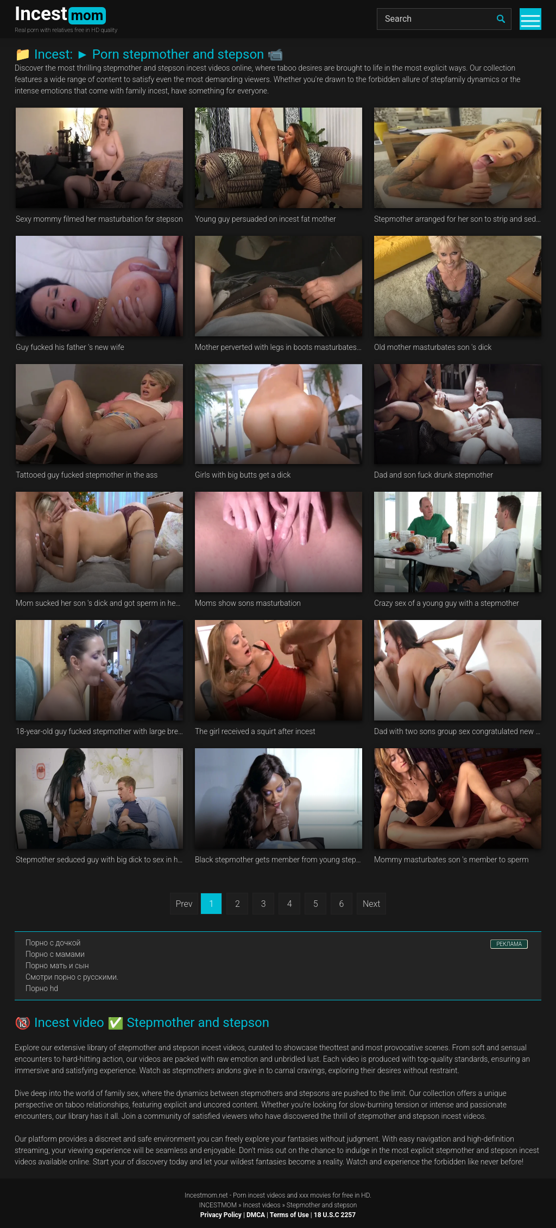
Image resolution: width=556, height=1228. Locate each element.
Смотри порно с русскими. (72, 977)
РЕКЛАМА (509, 944)
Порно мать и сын (57, 965)
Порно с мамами (55, 954)
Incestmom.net (206, 1195)
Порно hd (42, 988)
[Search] (444, 19)
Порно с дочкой (53, 942)
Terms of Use (289, 1215)
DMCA (256, 1215)
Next (372, 904)
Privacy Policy (221, 1215)
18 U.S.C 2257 (335, 1215)
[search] (500, 19)
